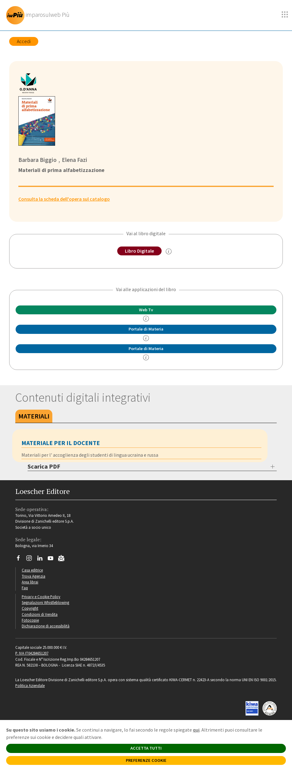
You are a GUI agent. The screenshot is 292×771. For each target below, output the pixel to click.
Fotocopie (30, 620)
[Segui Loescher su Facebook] (20, 559)
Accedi (24, 41)
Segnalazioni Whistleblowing (45, 602)
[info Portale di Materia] (146, 338)
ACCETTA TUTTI (146, 748)
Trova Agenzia (33, 576)
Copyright (30, 608)
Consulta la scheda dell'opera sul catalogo (64, 199)
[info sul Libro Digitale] (169, 251)
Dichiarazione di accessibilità (45, 625)
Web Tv (146, 309)
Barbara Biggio (37, 159)
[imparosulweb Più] (39, 15)
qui (196, 730)
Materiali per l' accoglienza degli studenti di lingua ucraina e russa (89, 455)
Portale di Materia (146, 329)
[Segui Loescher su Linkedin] (42, 559)
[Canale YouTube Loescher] (52, 559)
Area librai (30, 581)
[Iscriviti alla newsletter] (63, 559)
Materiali (33, 416)
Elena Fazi (74, 159)
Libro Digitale (139, 251)
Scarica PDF (44, 466)
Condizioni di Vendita (40, 614)
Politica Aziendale (30, 685)
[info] (146, 319)
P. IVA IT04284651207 (31, 653)
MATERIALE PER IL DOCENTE (60, 443)
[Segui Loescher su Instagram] (31, 559)
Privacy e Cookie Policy (41, 596)
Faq (25, 587)
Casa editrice (32, 570)
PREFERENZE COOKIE (146, 760)
